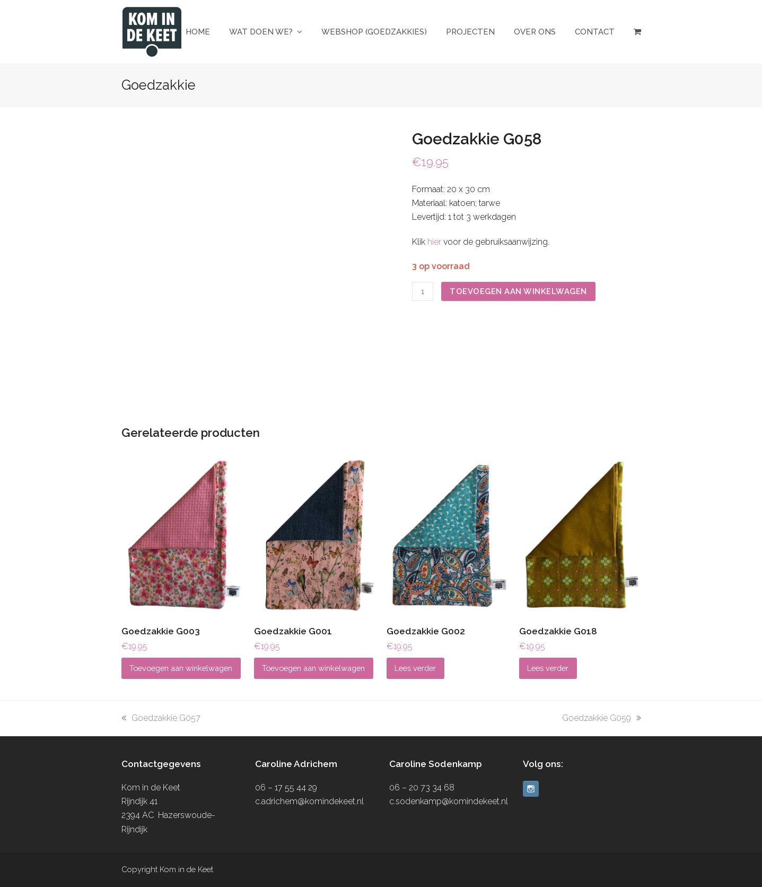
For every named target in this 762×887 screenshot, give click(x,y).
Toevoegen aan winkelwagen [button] (180, 668)
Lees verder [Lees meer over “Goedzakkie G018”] (547, 668)
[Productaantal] (422, 291)
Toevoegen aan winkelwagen (518, 291)
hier (434, 242)
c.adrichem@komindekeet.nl (309, 801)
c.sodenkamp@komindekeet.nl (448, 801)
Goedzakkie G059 (601, 718)
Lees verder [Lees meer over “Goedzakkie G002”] (415, 668)
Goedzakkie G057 (160, 718)
